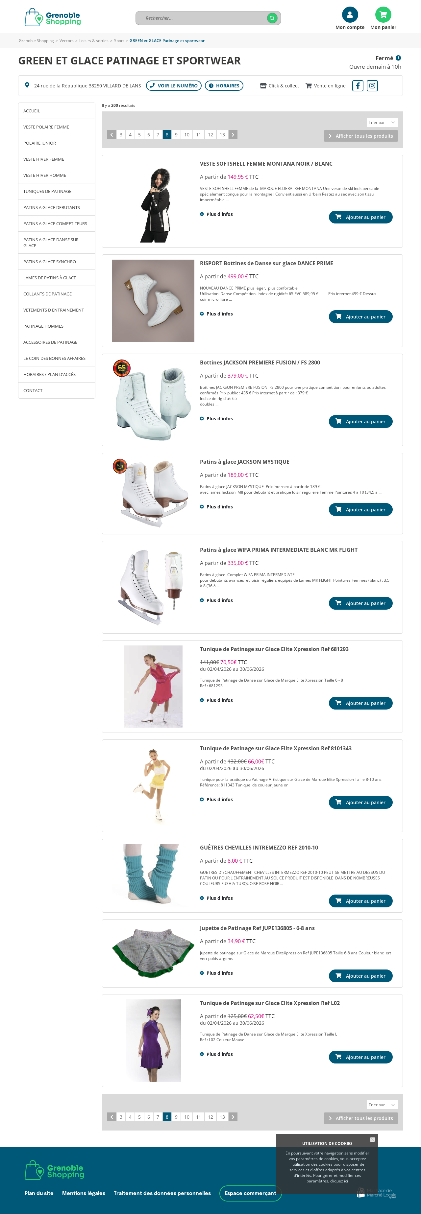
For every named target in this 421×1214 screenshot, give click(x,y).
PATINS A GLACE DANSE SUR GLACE (51, 242)
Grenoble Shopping (36, 40)
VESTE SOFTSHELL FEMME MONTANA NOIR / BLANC (266, 162)
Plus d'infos (220, 213)
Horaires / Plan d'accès (49, 374)
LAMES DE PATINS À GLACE (49, 278)
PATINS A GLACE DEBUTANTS (51, 207)
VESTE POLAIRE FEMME (46, 127)
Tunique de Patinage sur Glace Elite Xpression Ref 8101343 (276, 747)
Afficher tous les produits (364, 135)
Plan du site (39, 1191)
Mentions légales (83, 1191)
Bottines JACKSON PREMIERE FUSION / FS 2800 (260, 361)
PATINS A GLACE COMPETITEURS (55, 223)
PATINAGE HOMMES (43, 326)
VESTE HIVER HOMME (44, 175)
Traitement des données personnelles (162, 1191)
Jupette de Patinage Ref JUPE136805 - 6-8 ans (257, 927)
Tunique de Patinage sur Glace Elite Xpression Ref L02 (270, 1002)
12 (210, 133)
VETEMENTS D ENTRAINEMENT (53, 310)
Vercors (67, 40)
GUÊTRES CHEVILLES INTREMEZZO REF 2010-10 (259, 846)
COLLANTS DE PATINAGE (47, 294)
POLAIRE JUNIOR (39, 143)
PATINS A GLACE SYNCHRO (49, 262)
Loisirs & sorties (94, 40)
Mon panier (383, 27)
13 (222, 133)
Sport (119, 40)
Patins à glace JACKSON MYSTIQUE (244, 460)
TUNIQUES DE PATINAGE (47, 191)
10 (186, 133)
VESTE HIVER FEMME (43, 159)
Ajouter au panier (365, 216)
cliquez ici (339, 1181)
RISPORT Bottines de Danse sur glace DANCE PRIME (266, 262)
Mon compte (349, 27)
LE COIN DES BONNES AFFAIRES (54, 358)
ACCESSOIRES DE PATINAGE (50, 342)
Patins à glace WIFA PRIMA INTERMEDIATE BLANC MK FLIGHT (279, 548)
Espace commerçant (250, 1191)
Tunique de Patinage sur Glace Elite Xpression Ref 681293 (274, 648)
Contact (32, 390)
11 (198, 133)
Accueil (31, 111)
